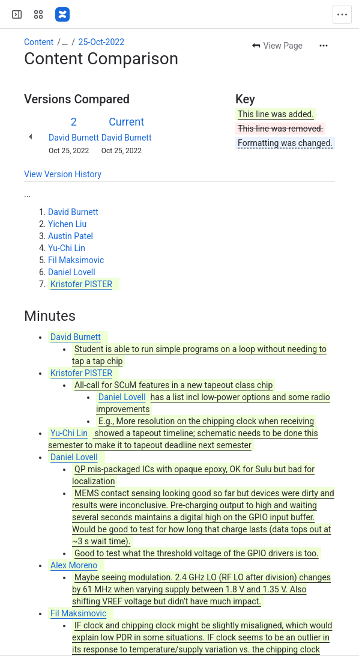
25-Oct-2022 (102, 42)
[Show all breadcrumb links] (65, 42)
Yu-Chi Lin (66, 248)
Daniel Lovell (71, 272)
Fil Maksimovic (76, 260)
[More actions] (323, 46)
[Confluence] (62, 14)
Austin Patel (70, 236)
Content (38, 42)
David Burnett (74, 137)
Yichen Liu (67, 224)
